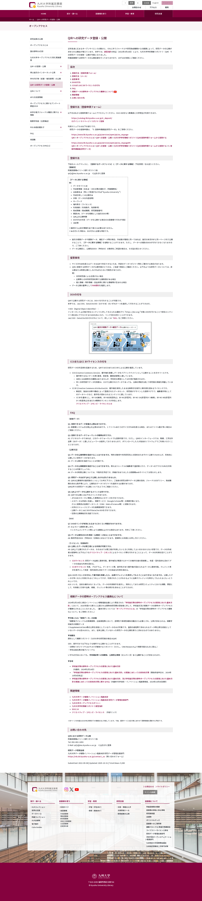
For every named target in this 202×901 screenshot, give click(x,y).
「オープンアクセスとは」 (125, 608)
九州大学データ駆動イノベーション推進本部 (90, 697)
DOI (115, 318)
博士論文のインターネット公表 (42, 72)
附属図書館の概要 (153, 807)
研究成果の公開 (36, 39)
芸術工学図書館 (65, 821)
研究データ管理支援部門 (155, 833)
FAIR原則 (95, 285)
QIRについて (35, 91)
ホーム (31, 19)
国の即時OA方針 (37, 51)
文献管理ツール (123, 810)
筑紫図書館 (64, 823)
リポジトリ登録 (97, 121)
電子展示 (35, 824)
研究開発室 (150, 813)
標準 (131, 3)
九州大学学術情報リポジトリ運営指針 (87, 706)
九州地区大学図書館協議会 (156, 843)
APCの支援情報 (36, 97)
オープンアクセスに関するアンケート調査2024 (45, 104)
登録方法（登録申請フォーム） (84, 73)
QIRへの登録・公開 (104, 137)
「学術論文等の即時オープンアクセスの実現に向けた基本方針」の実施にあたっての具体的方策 (110, 672)
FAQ (73, 88)
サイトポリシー (162, 786)
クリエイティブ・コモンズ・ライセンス (88, 712)
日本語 (146, 3)
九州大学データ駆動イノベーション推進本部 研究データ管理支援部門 (100, 700)
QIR (73, 137)
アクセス (153, 7)
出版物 (148, 817)
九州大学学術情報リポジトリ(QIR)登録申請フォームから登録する (140, 137)
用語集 (33, 139)
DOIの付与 (76, 82)
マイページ (85, 121)
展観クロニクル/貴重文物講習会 (158, 827)
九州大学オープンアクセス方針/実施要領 (45, 58)
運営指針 (107, 51)
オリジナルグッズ (153, 820)
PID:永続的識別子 (37, 127)
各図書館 (63, 810)
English (156, 3)
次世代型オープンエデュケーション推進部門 (158, 838)
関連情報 (75, 94)
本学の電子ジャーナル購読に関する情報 (44, 113)
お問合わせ (136, 7)
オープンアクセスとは (85, 137)
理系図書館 (64, 816)
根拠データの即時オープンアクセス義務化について (92, 91)
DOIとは (75, 709)
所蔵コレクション (38, 817)
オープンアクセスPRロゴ (40, 145)
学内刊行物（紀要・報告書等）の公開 (45, 78)
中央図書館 (64, 814)
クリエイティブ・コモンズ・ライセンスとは (94, 403)
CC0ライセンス (78, 560)
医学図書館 (64, 818)
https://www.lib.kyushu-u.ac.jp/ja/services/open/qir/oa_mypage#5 (101, 142)
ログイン (168, 3)
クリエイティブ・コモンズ (100, 552)
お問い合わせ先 (78, 97)
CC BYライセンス (79, 567)
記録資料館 (64, 826)
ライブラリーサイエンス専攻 (157, 830)
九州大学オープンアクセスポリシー (86, 703)
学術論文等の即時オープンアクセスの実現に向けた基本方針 (96, 666)
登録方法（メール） (80, 76)
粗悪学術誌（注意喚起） (40, 121)
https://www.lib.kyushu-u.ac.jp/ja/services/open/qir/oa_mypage (99, 134)
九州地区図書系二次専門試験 (157, 846)
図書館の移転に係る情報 (155, 810)
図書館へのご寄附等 (153, 823)
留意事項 (75, 79)
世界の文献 (36, 810)
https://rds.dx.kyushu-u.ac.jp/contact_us (86, 756)
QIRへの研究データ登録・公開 (42, 85)
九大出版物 (36, 820)
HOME (43, 13)
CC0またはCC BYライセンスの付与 (86, 85)
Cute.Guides (37, 827)
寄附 (167, 7)
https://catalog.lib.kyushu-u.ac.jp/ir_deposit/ (91, 118)
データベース (37, 813)
